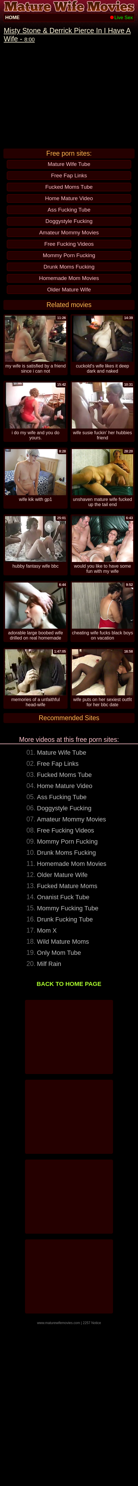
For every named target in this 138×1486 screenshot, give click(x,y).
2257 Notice (92, 1484)
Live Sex (121, 17)
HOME (12, 17)
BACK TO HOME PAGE (69, 1145)
